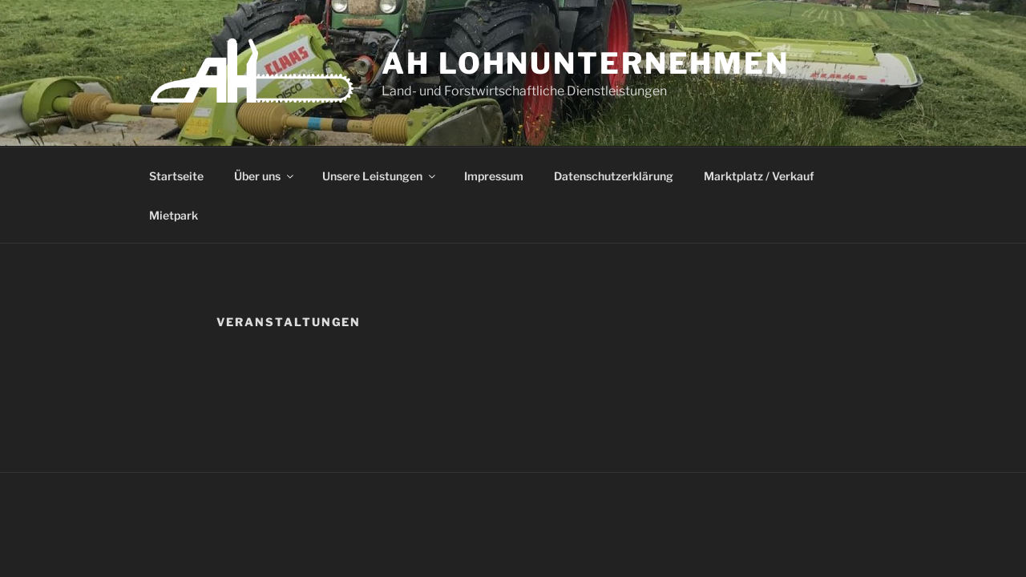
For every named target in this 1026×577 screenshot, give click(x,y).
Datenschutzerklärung (613, 176)
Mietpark (173, 215)
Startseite (176, 176)
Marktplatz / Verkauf (759, 176)
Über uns (265, 176)
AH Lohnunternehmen (586, 63)
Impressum (493, 176)
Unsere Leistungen (380, 176)
